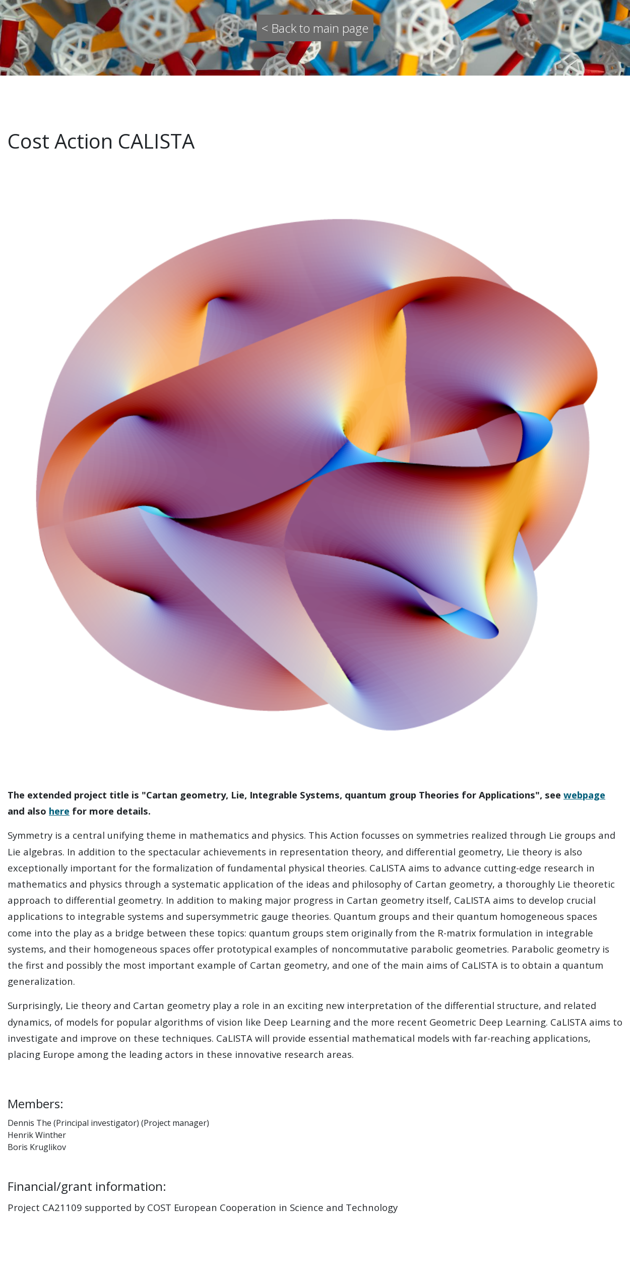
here (59, 810)
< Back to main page (315, 28)
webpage (584, 794)
